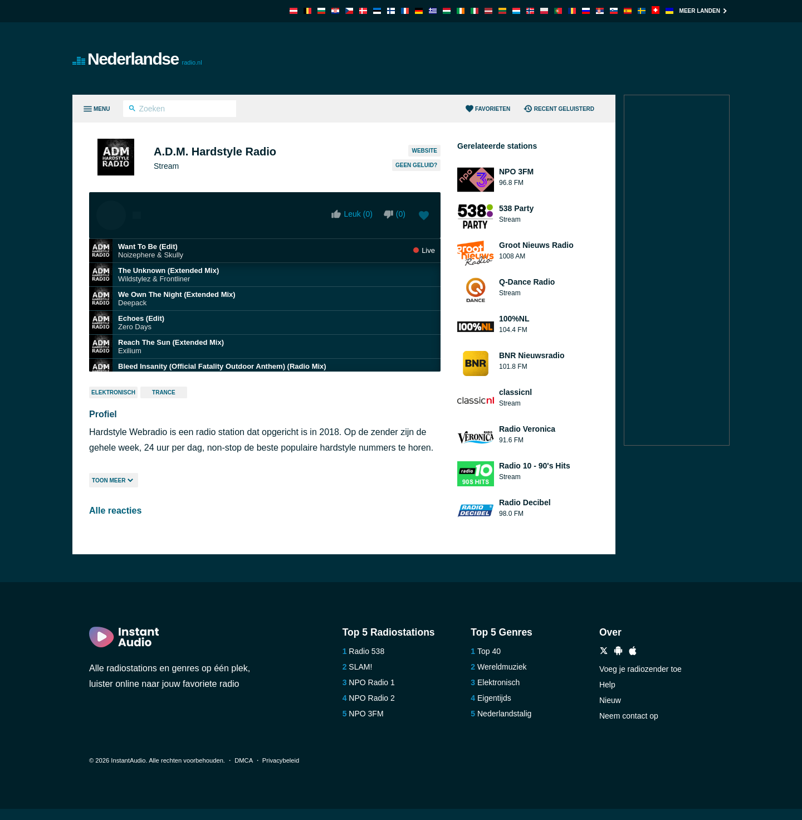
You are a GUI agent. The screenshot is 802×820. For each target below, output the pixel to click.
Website (424, 151)
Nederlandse (137, 59)
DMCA (243, 760)
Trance (163, 392)
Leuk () (351, 214)
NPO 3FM (366, 713)
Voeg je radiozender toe (640, 669)
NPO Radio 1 (371, 682)
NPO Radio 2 (371, 698)
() (394, 214)
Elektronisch (113, 392)
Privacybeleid (281, 760)
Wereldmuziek (501, 666)
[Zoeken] (132, 109)
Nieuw (610, 700)
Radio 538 (366, 651)
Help (607, 684)
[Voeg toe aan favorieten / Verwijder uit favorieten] (423, 216)
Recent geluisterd (559, 109)
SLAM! (360, 666)
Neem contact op (628, 715)
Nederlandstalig (504, 713)
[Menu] (96, 108)
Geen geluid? (416, 165)
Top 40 (489, 651)
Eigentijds (494, 698)
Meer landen (704, 11)
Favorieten (488, 109)
